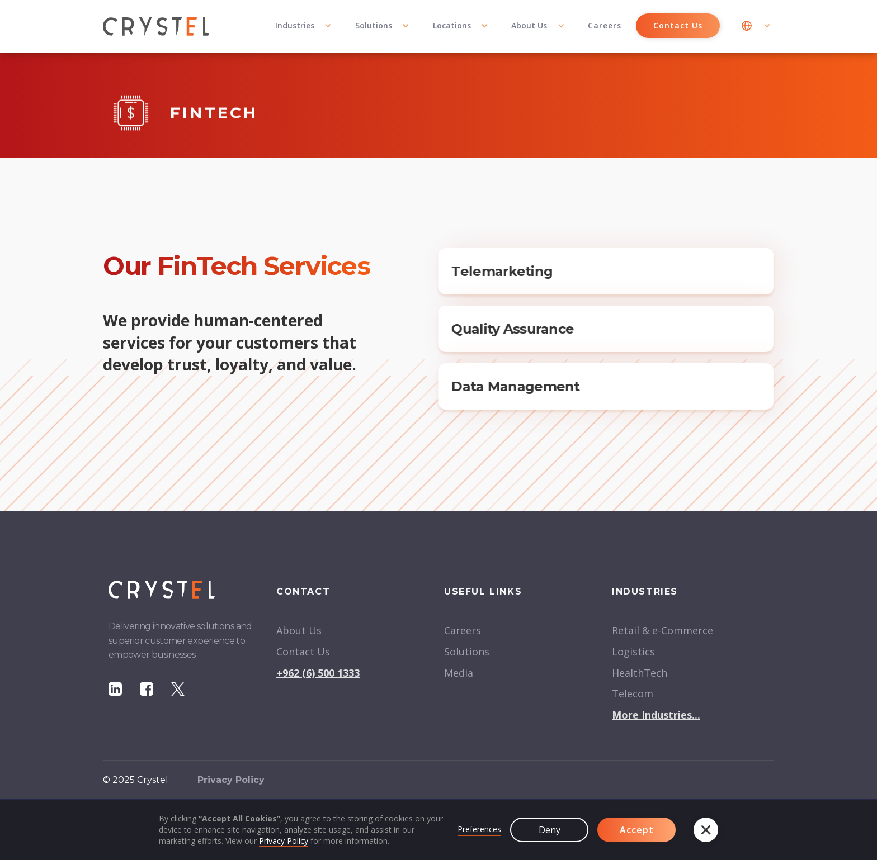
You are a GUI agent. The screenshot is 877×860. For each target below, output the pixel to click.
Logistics (633, 651)
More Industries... (656, 714)
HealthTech (639, 673)
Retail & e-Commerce (662, 630)
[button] (303, 26)
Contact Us (677, 25)
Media (458, 673)
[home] (156, 26)
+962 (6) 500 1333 (318, 673)
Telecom (632, 693)
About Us (299, 630)
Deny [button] (549, 830)
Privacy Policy (283, 840)
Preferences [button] (479, 829)
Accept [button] (637, 830)
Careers (604, 25)
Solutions (466, 651)
